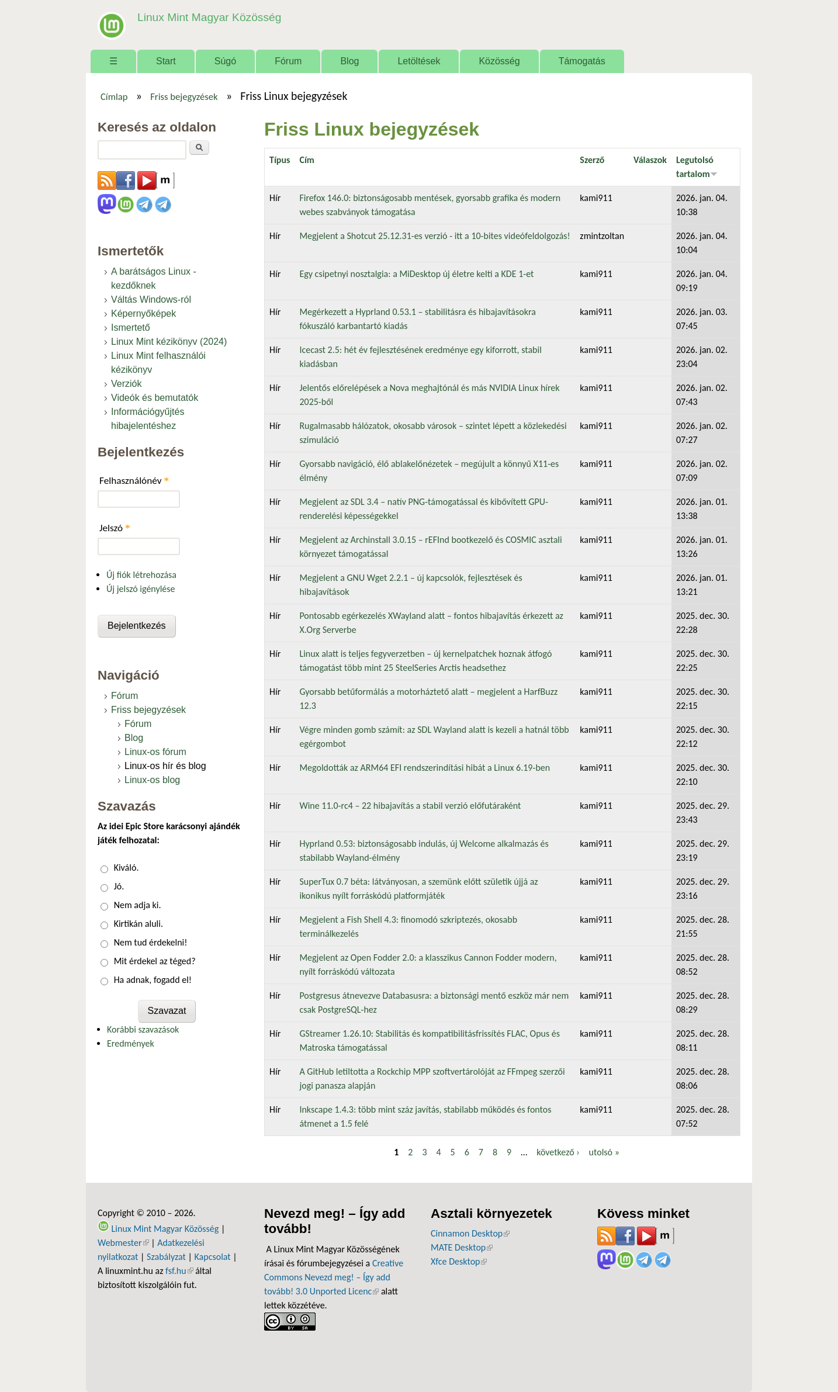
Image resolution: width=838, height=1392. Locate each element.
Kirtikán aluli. (138, 923)
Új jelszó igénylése (140, 588)
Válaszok (650, 159)
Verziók (126, 384)
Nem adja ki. (137, 904)
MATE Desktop (462, 1247)
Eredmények (130, 1043)
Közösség (499, 61)
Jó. (119, 886)
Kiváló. (126, 867)
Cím (306, 159)
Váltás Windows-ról (151, 299)
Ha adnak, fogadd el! (153, 979)
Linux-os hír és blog (165, 766)
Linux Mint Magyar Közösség (209, 17)
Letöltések (418, 61)
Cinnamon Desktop (470, 1233)
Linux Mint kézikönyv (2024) (169, 342)
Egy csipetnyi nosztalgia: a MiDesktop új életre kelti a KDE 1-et (416, 273)
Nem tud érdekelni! (151, 942)
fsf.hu (179, 1270)
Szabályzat (166, 1256)
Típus (279, 159)
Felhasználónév (134, 481)
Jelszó (114, 528)
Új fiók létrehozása (141, 574)
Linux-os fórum (155, 752)
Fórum (288, 61)
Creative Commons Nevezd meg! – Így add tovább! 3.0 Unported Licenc (333, 1277)
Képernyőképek (143, 313)
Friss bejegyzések (184, 96)
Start (166, 61)
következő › (557, 1152)
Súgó (225, 61)
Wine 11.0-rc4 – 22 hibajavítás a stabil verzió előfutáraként (410, 805)
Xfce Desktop (459, 1261)
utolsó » (604, 1152)
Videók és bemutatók (154, 398)
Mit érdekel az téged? (155, 961)
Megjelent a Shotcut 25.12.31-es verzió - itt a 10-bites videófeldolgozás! (434, 235)
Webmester (123, 1242)
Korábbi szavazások (143, 1029)
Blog (349, 61)
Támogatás (582, 61)
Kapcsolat (213, 1256)
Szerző (592, 159)
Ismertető (130, 328)
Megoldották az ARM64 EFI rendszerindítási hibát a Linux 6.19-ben (424, 767)
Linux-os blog (152, 780)
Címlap (114, 96)
